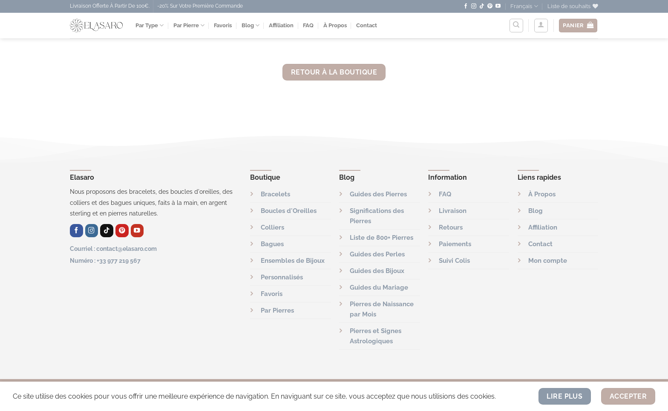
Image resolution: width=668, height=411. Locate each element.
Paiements (455, 244)
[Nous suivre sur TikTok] (481, 6)
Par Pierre (188, 25)
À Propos (335, 25)
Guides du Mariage (379, 287)
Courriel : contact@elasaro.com (113, 248)
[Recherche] (516, 25)
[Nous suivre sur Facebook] (465, 6)
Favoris (223, 25)
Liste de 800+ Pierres (381, 237)
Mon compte (547, 260)
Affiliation (281, 25)
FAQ (308, 25)
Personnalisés (282, 277)
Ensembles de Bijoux (293, 260)
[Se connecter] (541, 25)
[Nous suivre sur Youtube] (498, 6)
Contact (366, 25)
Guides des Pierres (378, 194)
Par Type (149, 25)
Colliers (272, 227)
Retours (451, 227)
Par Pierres (277, 310)
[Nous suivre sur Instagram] (473, 6)
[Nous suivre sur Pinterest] (489, 6)
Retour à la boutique (334, 72)
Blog (250, 25)
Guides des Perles (377, 254)
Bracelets (275, 194)
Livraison (452, 211)
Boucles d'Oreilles (289, 211)
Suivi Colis (454, 260)
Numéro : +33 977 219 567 (105, 260)
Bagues (272, 244)
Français (524, 6)
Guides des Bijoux (377, 271)
